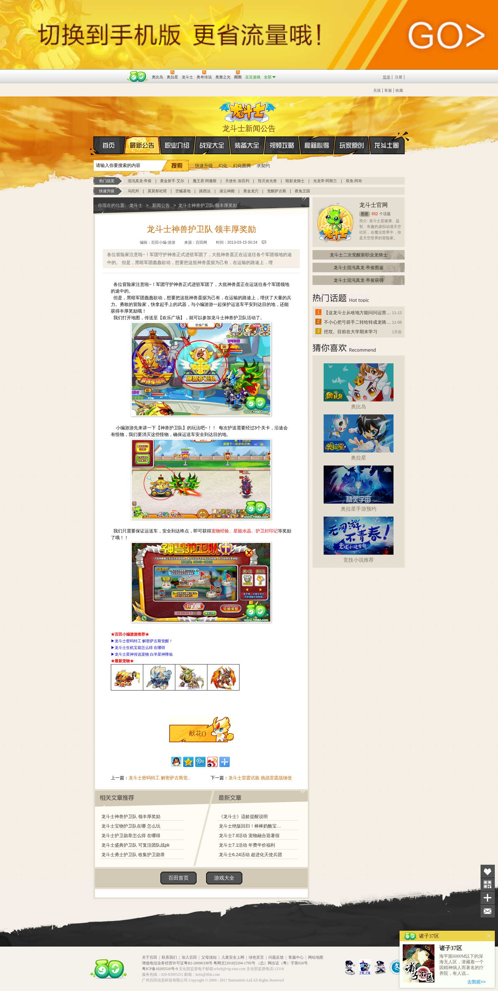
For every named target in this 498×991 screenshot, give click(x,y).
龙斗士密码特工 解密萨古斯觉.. (159, 777)
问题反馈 (276, 957)
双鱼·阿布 (354, 181)
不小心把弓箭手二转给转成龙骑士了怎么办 (357, 322)
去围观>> (476, 981)
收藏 (399, 90)
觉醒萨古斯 (276, 191)
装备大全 (247, 145)
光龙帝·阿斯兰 (325, 181)
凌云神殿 (227, 191)
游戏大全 (224, 878)
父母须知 (209, 957)
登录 (386, 77)
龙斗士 (248, 110)
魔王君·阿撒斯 (205, 181)
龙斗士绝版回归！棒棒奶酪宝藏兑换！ (252, 826)
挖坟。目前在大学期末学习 (350, 331)
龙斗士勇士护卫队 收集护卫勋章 (133, 854)
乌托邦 (133, 191)
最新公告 (142, 145)
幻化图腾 (242, 165)
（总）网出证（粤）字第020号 (282, 963)
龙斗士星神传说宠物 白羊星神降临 (144, 654)
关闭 (489, 936)
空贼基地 (183, 191)
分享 (488, 897)
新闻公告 (161, 205)
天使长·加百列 (237, 181)
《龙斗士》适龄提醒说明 (243, 816)
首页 (93, 145)
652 (375, 214)
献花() (197, 733)
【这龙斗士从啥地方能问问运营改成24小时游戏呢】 (357, 312)
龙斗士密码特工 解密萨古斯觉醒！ (144, 641)
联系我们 (169, 957)
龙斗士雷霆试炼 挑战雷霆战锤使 (260, 777)
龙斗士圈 (387, 139)
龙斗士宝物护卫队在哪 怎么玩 (130, 826)
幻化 (223, 165)
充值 (377, 90)
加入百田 (189, 957)
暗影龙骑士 (295, 181)
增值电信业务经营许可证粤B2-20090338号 (177, 963)
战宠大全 (212, 145)
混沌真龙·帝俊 (139, 181)
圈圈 (364, 214)
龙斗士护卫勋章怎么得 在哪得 (130, 835)
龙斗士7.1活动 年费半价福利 (247, 845)
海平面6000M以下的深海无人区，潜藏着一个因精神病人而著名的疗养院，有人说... (461, 965)
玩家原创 (352, 145)
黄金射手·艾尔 (172, 181)
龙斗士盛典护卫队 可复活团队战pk (135, 845)
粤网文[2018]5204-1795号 (234, 963)
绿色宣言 (256, 957)
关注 (488, 884)
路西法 (205, 191)
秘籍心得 (317, 145)
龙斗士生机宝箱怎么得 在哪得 (140, 647)
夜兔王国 (302, 191)
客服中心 (296, 957)
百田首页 (178, 878)
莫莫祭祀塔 (157, 191)
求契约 (263, 165)
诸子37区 (450, 948)
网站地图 (315, 957)
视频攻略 (282, 145)
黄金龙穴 (251, 191)
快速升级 (204, 165)
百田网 (138, 76)
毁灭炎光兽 (267, 181)
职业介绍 (177, 145)
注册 (398, 77)
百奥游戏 (109, 73)
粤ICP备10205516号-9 (160, 969)
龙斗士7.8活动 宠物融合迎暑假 (249, 835)
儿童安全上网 (232, 957)
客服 (388, 90)
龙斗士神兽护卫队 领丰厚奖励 (130, 816)
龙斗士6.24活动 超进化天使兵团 (250, 854)
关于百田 (149, 957)
